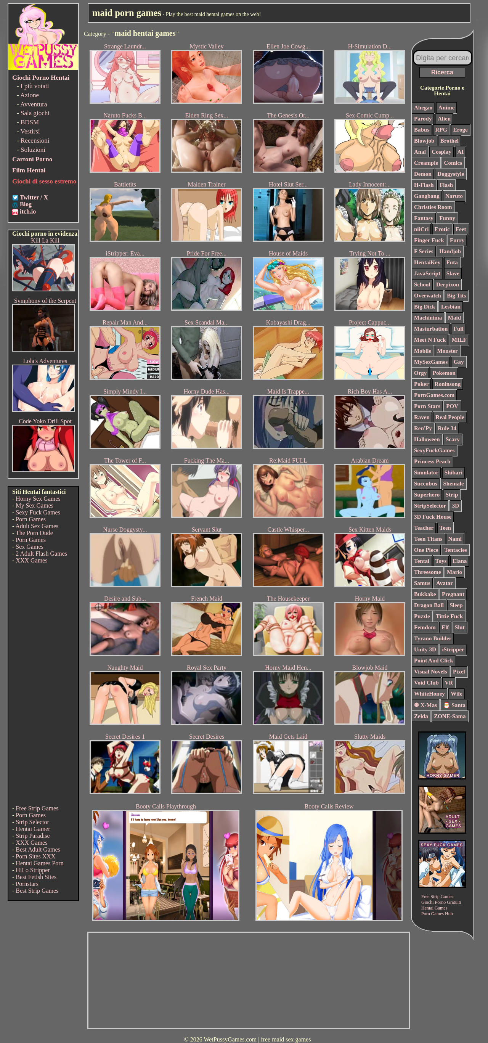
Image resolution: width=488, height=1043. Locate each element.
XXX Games (31, 560)
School (422, 284)
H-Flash (424, 185)
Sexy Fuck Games (38, 512)
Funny (447, 218)
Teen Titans (428, 539)
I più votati (35, 86)
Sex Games (29, 546)
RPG (441, 130)
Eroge (460, 130)
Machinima (428, 318)
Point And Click (433, 660)
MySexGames (431, 362)
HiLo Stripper (33, 870)
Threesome (427, 572)
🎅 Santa (454, 705)
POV (452, 406)
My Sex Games (34, 505)
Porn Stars (427, 406)
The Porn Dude (34, 533)
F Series (423, 251)
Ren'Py (423, 428)
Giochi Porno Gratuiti (441, 902)
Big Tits (456, 295)
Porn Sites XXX (35, 856)
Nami (455, 539)
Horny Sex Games (38, 498)
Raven (422, 417)
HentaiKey (427, 262)
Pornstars (27, 884)
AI (461, 152)
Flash (446, 185)
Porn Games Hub (437, 913)
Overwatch (427, 295)
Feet (461, 229)
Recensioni (35, 140)
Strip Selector (32, 822)
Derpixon (447, 284)
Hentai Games (434, 908)
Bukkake (425, 594)
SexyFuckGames (434, 450)
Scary (453, 439)
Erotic (442, 229)
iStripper (453, 649)
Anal (420, 152)
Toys (440, 561)
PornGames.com (434, 395)
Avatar (444, 583)
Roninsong (448, 384)
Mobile (422, 351)
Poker (421, 384)
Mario (454, 572)
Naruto (454, 196)
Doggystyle (450, 174)
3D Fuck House (432, 517)
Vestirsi (30, 131)
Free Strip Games (37, 808)
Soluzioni (33, 149)
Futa (452, 262)
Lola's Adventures (45, 361)
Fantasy (423, 218)
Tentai (421, 561)
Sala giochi (35, 113)
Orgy (420, 373)
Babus (421, 130)
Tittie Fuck (449, 616)
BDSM (30, 122)
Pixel (459, 672)
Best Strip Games (37, 890)
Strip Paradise (33, 835)
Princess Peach (432, 461)
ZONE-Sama (450, 716)
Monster (447, 351)
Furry (457, 240)
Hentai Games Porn (39, 863)
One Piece (426, 550)
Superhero (427, 495)
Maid (454, 318)
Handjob (450, 251)
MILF (459, 340)
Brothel (449, 141)
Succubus (425, 484)
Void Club (426, 683)
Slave (452, 273)
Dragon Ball (429, 605)
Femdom (425, 627)
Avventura (33, 104)
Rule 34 (447, 428)
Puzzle (422, 616)
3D (455, 506)
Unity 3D (425, 649)
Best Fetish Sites (36, 877)
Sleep (455, 605)
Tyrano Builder (432, 638)
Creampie (426, 163)
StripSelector (430, 506)
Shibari (454, 472)
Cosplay (441, 152)
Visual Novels (430, 672)
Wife (456, 694)
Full (459, 329)
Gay (459, 362)
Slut (460, 627)
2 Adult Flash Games (41, 553)
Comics (453, 163)
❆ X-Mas (425, 705)
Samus (422, 583)
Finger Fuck (429, 240)
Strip (452, 495)
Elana (460, 561)
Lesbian (451, 307)
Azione (29, 95)
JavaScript (427, 273)
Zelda (421, 716)
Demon (423, 174)
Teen (445, 528)
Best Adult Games (38, 849)
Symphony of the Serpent (45, 300)
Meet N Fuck (430, 340)
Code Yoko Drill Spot (45, 421)
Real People (449, 417)
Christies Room (433, 207)
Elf (445, 627)
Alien (444, 119)
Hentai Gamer (33, 829)
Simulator (426, 472)
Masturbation (431, 329)
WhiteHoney (429, 694)
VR (449, 683)
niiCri (421, 229)
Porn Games (31, 519)
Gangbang (427, 196)
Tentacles (455, 550)
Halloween (427, 439)
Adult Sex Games (36, 526)
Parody (423, 119)
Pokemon (444, 373)
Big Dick (424, 307)
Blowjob (424, 141)
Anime (446, 107)
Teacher (423, 528)
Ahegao (423, 107)
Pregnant (453, 594)
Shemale (453, 484)
